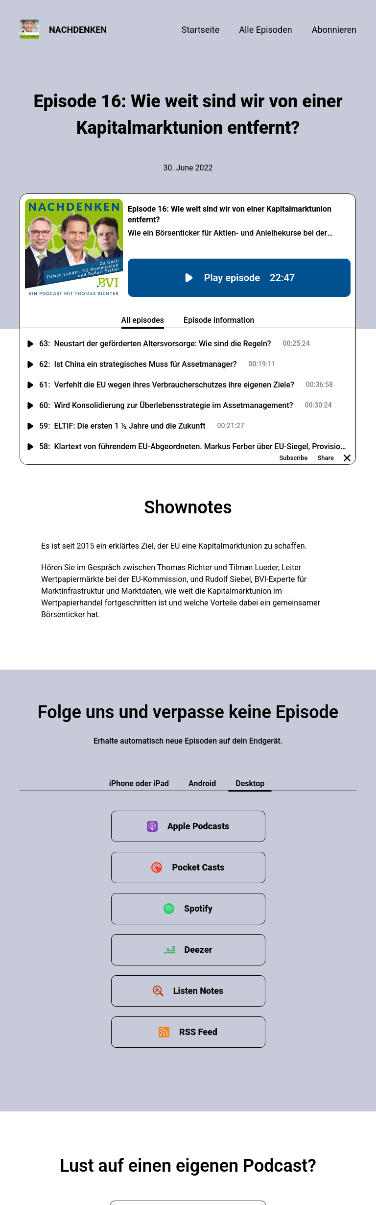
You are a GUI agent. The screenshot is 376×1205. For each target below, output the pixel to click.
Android (202, 783)
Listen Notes (198, 991)
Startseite (200, 29)
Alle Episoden (265, 29)
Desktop (249, 783)
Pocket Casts (198, 867)
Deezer (198, 949)
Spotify (198, 908)
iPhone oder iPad (139, 783)
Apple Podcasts (198, 826)
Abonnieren (334, 29)
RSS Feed (198, 1032)
